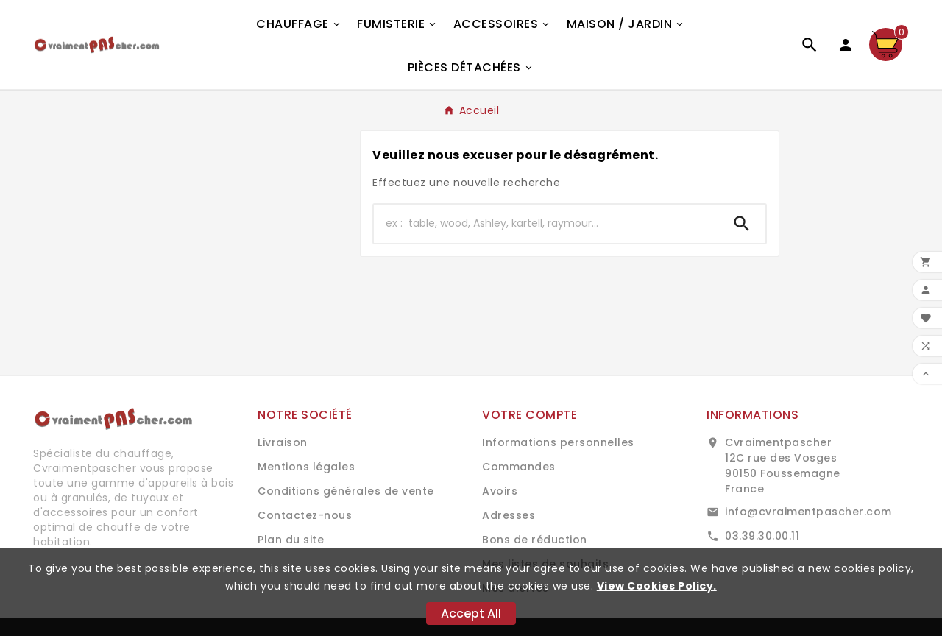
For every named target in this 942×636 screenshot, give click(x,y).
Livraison (283, 442)
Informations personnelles (558, 442)
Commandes (519, 466)
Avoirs (499, 491)
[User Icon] (845, 45)
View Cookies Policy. (657, 586)
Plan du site (291, 539)
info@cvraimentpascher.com (808, 511)
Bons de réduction (534, 539)
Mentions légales (306, 466)
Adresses (508, 515)
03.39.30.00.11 (762, 536)
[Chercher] (546, 224)
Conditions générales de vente (346, 491)
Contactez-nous (305, 515)
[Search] (742, 224)
